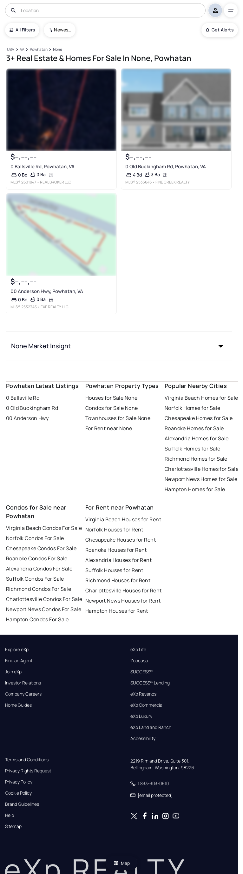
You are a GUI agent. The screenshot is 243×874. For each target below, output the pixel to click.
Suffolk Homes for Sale (192, 448)
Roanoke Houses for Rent (116, 549)
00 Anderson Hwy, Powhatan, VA (46, 291)
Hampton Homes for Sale (195, 489)
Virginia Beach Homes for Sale (201, 397)
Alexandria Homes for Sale (197, 438)
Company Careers (23, 694)
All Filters (22, 30)
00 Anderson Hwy (27, 418)
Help (9, 815)
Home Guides (18, 705)
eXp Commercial (146, 705)
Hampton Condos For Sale (37, 619)
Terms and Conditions (27, 759)
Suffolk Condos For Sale (35, 578)
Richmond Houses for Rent (118, 580)
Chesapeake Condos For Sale (41, 548)
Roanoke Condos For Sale (37, 558)
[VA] (22, 50)
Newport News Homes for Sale (201, 479)
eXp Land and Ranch (150, 727)
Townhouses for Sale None (118, 418)
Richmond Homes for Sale (196, 458)
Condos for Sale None (111, 407)
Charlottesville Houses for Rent (123, 590)
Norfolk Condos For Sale (35, 538)
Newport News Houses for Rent (123, 600)
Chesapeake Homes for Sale (199, 418)
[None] (57, 50)
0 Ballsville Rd (23, 397)
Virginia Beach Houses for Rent (123, 519)
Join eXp (13, 672)
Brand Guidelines (22, 804)
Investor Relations (23, 683)
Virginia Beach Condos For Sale (44, 527)
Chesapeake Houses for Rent (120, 539)
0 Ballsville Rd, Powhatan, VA (42, 166)
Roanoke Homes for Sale (194, 428)
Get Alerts (219, 30)
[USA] (11, 50)
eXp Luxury (141, 716)
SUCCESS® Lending (150, 683)
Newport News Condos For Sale (43, 609)
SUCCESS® (141, 672)
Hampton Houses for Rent (116, 610)
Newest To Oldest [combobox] (62, 30)
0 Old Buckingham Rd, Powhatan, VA (165, 166)
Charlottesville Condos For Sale (44, 599)
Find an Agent (18, 660)
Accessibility (142, 738)
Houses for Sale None (111, 397)
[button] (119, 346)
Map (121, 863)
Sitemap (13, 826)
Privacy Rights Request (28, 771)
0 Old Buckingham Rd (32, 407)
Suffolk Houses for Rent (114, 570)
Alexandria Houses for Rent (118, 560)
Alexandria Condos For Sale (39, 568)
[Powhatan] (39, 50)
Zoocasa (139, 660)
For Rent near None (108, 428)
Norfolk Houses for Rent (114, 529)
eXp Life (138, 649)
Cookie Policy (18, 793)
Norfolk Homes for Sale (192, 407)
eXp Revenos (143, 694)
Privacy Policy (18, 782)
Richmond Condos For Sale (38, 588)
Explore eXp (17, 649)
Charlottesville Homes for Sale (202, 468)
